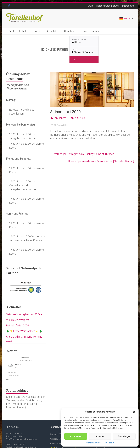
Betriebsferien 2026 (17, 308)
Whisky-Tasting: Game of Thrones (82, 137)
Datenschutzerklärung (93, 443)
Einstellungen (124, 436)
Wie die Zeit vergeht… (18, 303)
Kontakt (83, 31)
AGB (90, 5)
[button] (134, 411)
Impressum (109, 443)
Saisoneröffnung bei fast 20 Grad (24, 297)
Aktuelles (69, 31)
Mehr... (8, 363)
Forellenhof (59, 101)
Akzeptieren (76, 436)
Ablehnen (99, 436)
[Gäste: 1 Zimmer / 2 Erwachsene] (89, 41)
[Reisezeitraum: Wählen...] (63, 41)
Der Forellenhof (17, 31)
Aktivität (51, 31)
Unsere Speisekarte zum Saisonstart (101, 144)
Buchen (38, 31)
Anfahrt (96, 31)
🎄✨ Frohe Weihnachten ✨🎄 (24, 314)
